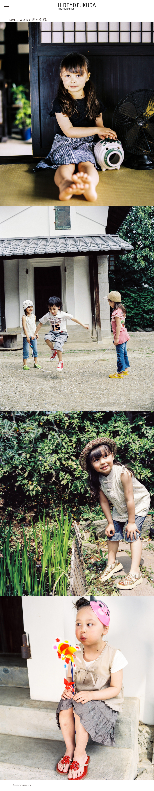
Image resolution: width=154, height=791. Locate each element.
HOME (12, 20)
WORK (24, 20)
